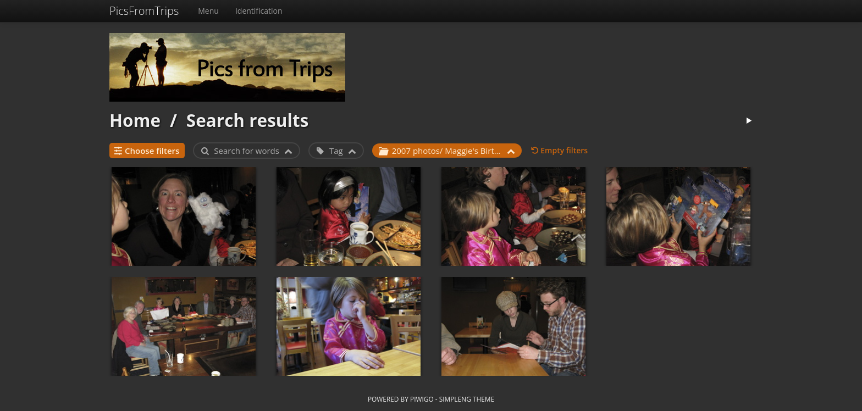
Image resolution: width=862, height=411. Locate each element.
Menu (208, 10)
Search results (247, 120)
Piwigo (422, 399)
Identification (259, 10)
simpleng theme (466, 399)
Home (135, 120)
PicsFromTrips (144, 10)
